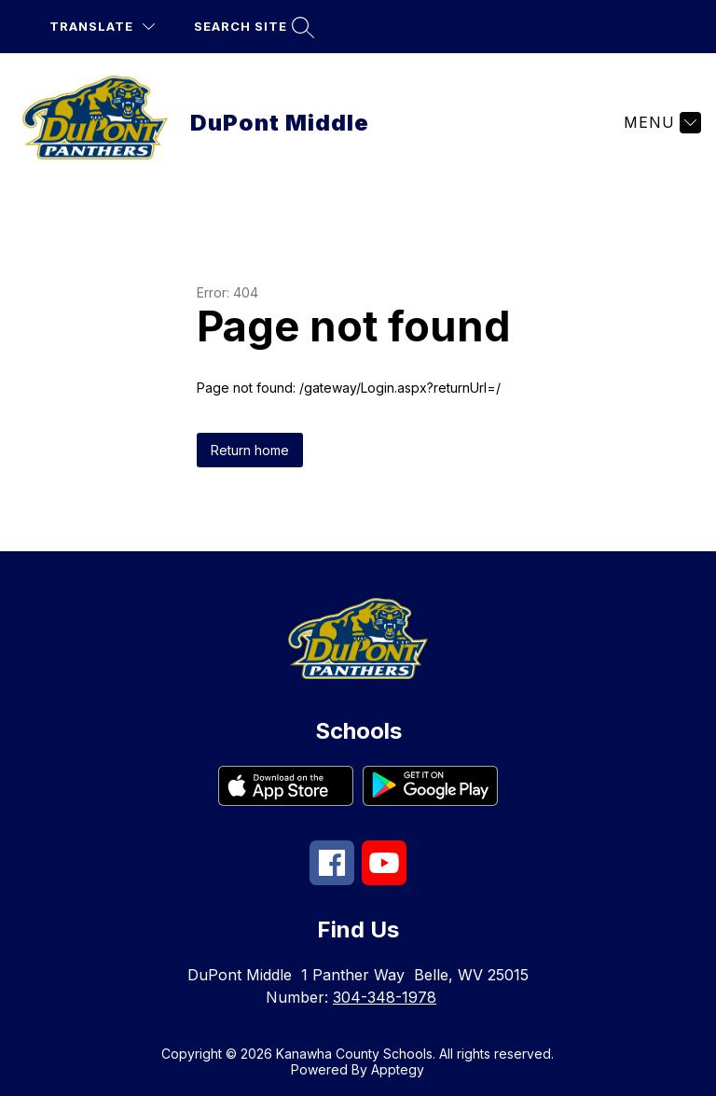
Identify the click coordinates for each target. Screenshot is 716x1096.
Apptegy (397, 1069)
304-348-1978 (384, 997)
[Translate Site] (102, 26)
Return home (250, 450)
